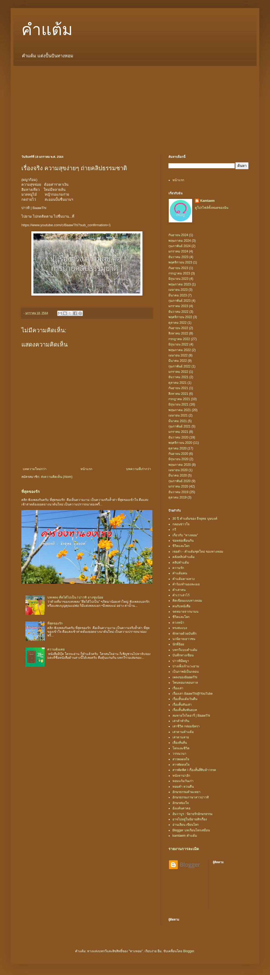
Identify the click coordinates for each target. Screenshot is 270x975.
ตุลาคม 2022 (177, 323)
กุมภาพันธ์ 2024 (179, 246)
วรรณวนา (179, 754)
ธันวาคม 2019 (178, 492)
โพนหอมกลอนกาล (185, 682)
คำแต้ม (47, 30)
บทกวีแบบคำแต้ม (184, 650)
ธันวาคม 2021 (178, 377)
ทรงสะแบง (179, 628)
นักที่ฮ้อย (178, 644)
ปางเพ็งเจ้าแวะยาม (185, 666)
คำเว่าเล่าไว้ (181, 595)
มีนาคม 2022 (177, 361)
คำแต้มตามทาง (183, 579)
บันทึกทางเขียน (183, 655)
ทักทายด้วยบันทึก (184, 633)
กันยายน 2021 (178, 388)
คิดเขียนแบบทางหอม (187, 600)
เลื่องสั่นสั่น (179, 743)
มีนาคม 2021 (177, 421)
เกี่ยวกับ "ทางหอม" (185, 535)
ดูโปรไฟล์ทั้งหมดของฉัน (211, 208)
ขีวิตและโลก (181, 546)
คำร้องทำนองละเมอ (186, 584)
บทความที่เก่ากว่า (138, 469)
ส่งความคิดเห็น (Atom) (56, 477)
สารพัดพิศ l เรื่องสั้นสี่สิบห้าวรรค (194, 770)
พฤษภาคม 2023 (179, 284)
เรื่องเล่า (177, 688)
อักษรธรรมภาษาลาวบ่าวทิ (190, 797)
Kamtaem (207, 201)
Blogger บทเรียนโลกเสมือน (191, 830)
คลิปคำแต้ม (180, 562)
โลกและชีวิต (181, 748)
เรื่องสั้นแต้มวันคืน (184, 699)
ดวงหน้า (178, 622)
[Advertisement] (135, 106)
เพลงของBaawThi (184, 677)
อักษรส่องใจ (180, 803)
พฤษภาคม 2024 (179, 241)
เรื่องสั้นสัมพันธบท (184, 710)
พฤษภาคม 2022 (179, 350)
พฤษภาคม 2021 (179, 410)
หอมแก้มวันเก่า (183, 781)
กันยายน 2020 (178, 454)
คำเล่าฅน (179, 590)
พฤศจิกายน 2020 (180, 443)
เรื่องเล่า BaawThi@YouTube (192, 693)
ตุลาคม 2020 (177, 448)
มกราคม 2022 (178, 372)
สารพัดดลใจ (181, 764)
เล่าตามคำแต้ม (183, 732)
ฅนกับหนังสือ (181, 606)
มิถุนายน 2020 (178, 459)
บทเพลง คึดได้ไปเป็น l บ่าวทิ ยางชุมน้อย (75, 597)
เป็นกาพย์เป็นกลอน (185, 671)
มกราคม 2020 (178, 486)
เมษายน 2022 (178, 355)
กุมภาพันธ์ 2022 (179, 366)
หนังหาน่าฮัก (181, 775)
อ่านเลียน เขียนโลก (185, 825)
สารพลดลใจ (180, 759)
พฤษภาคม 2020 (179, 465)
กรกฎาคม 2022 (179, 339)
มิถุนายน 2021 (178, 404)
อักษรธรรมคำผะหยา (186, 792)
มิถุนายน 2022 (178, 344)
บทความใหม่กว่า (35, 469)
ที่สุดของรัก (30, 491)
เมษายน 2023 (178, 290)
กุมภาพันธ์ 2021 (179, 426)
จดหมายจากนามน (185, 611)
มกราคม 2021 (178, 432)
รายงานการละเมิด (183, 849)
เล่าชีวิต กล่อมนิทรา (186, 726)
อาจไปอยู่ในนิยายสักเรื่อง (189, 819)
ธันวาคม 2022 (178, 312)
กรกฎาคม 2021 (179, 399)
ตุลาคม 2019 (177, 497)
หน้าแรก (86, 469)
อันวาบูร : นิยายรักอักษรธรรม (192, 814)
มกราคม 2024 (178, 251)
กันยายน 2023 (178, 268)
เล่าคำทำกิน (180, 721)
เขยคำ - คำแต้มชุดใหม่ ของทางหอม (197, 551)
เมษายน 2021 (178, 415)
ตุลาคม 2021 (177, 383)
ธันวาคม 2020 (178, 437)
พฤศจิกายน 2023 (180, 262)
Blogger (188, 951)
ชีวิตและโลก (181, 617)
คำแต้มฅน (179, 573)
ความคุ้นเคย (56, 649)
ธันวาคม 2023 (178, 257)
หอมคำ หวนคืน (183, 786)
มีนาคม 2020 (177, 475)
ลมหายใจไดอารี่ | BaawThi (191, 715)
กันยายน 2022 (178, 328)
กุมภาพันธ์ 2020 (179, 481)
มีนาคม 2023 (177, 295)
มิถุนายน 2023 (178, 279)
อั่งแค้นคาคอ (181, 808)
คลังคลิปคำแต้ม (183, 557)
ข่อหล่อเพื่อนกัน (183, 540)
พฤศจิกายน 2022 (180, 317)
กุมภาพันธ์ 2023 (179, 301)
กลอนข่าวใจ (181, 524)
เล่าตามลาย (180, 737)
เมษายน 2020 (178, 470)
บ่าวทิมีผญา (180, 661)
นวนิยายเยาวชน (183, 639)
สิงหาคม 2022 (178, 333)
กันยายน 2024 (178, 235)
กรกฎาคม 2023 (179, 273)
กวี (174, 529)
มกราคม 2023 (178, 306)
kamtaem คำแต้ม (184, 836)
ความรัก (178, 568)
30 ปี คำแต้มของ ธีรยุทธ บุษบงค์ (194, 518)
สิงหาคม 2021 (178, 394)
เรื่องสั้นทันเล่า (182, 704)
